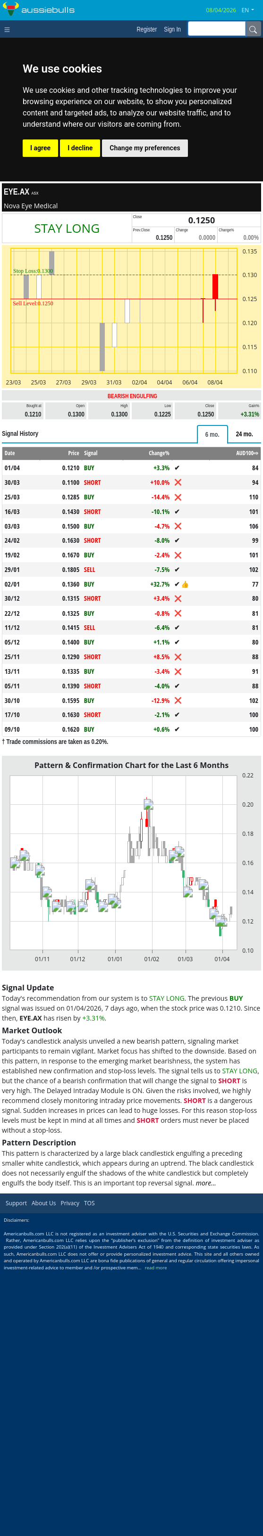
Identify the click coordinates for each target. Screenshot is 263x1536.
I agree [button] (40, 148)
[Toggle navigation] (9, 28)
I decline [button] (80, 148)
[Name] (253, 28)
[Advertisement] (131, 489)
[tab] (212, 566)
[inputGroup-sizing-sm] (217, 28)
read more (156, 1531)
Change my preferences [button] (145, 148)
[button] (252, 10)
